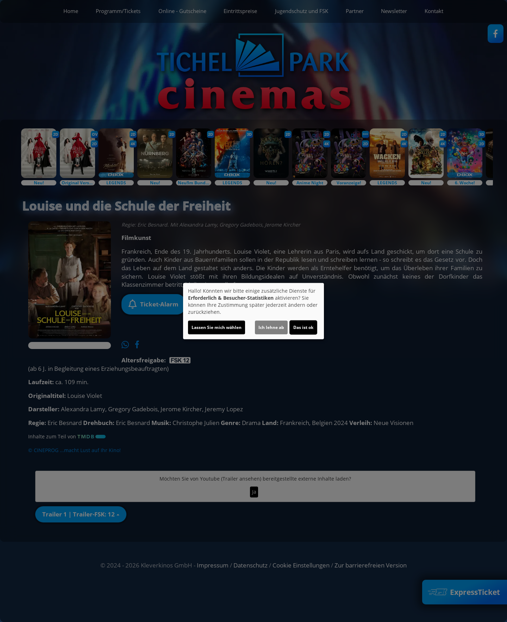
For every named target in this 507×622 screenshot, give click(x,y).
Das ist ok (303, 327)
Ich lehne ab (271, 327)
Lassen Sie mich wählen (217, 327)
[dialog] (253, 311)
